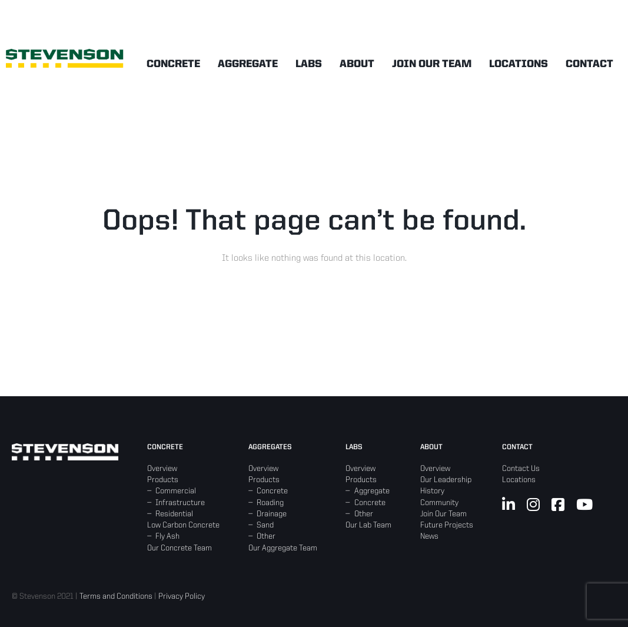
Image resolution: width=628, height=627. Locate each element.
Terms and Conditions (115, 596)
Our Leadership (445, 480)
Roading (270, 503)
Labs (308, 64)
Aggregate (248, 64)
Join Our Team (431, 64)
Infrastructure (180, 503)
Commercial (175, 491)
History (432, 491)
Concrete (173, 64)
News (429, 536)
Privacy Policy (181, 596)
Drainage (272, 514)
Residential (174, 514)
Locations (518, 64)
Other (266, 536)
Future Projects (446, 525)
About (357, 64)
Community (439, 503)
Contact (589, 64)
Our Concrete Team (179, 548)
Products (162, 480)
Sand (265, 525)
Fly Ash (167, 536)
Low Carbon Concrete (183, 525)
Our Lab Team (368, 525)
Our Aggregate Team (282, 548)
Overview (162, 469)
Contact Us (521, 469)
